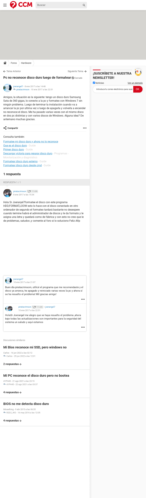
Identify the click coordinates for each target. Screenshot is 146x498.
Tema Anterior (13, 71)
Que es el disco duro (15, 145)
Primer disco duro (13, 149)
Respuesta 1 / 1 (12, 182)
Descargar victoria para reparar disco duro (27, 153)
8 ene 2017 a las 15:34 (23, 194)
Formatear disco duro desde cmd (22, 165)
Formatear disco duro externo (20, 161)
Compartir (12, 128)
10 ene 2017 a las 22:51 (42, 89)
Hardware (26, 63)
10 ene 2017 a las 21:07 (24, 282)
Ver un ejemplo (135, 83)
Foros (14, 63)
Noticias (98, 83)
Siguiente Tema (75, 71)
